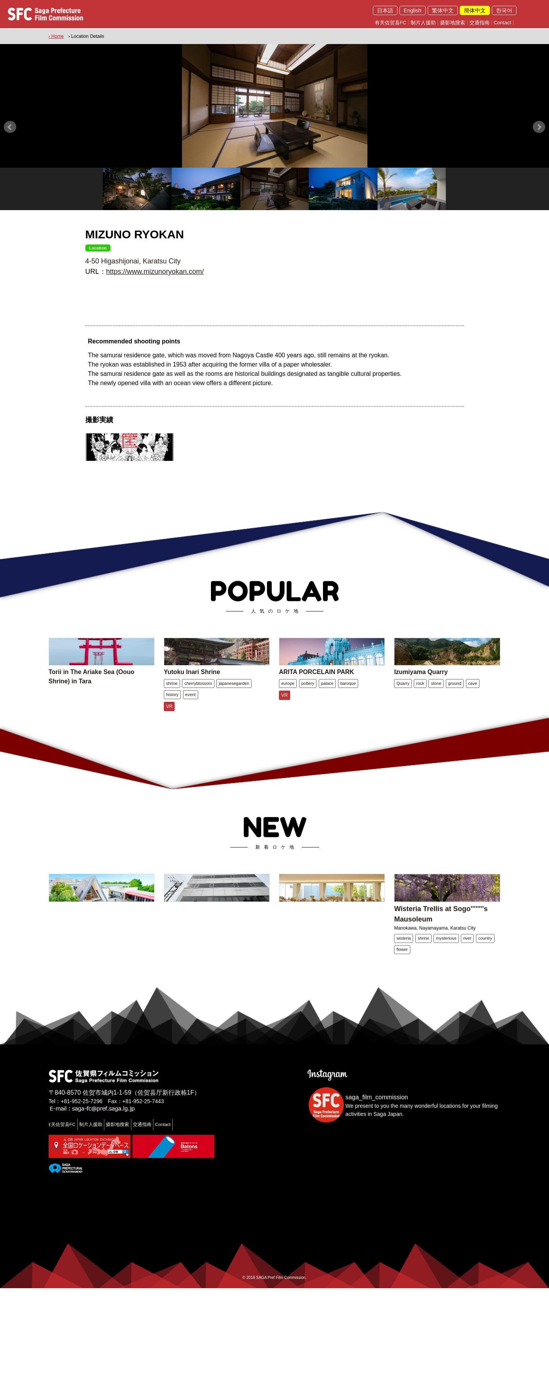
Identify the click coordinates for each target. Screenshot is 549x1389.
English (413, 10)
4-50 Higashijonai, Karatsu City (133, 258)
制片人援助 (423, 22)
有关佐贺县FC (390, 22)
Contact (502, 22)
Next (539, 124)
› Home (56, 35)
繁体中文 (443, 10)
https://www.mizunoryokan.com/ (155, 269)
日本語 (385, 10)
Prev (10, 124)
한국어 (504, 10)
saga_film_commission (376, 1198)
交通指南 (479, 22)
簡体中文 (475, 10)
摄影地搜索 (452, 22)
